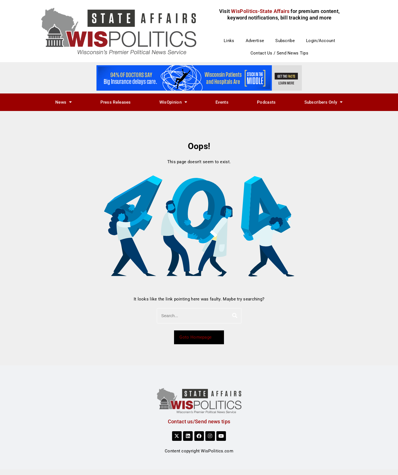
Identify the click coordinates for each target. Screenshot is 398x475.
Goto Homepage (198, 337)
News (63, 102)
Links (229, 40)
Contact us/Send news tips (199, 421)
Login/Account (320, 40)
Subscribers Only (323, 102)
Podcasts (266, 102)
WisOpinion (173, 102)
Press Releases (115, 102)
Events (222, 102)
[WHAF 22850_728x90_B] (199, 77)
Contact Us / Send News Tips (279, 53)
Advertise (255, 40)
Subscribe (285, 40)
